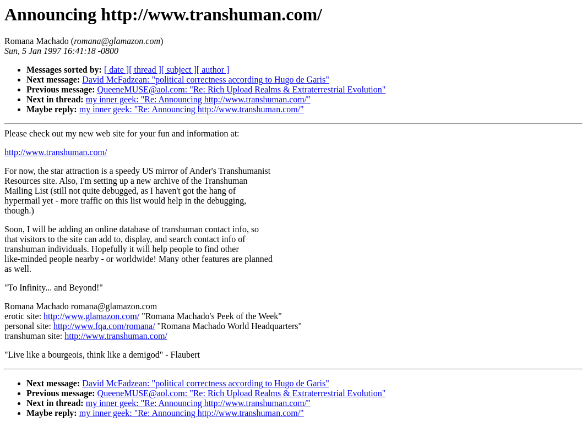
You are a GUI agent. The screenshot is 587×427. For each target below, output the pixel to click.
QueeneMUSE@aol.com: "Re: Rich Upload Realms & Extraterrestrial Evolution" (241, 89)
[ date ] (116, 69)
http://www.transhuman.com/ (55, 152)
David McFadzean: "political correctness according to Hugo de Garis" (205, 79)
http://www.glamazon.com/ (91, 316)
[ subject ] (179, 69)
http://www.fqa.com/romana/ (104, 326)
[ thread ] (145, 69)
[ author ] (213, 69)
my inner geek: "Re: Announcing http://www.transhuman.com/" (198, 99)
